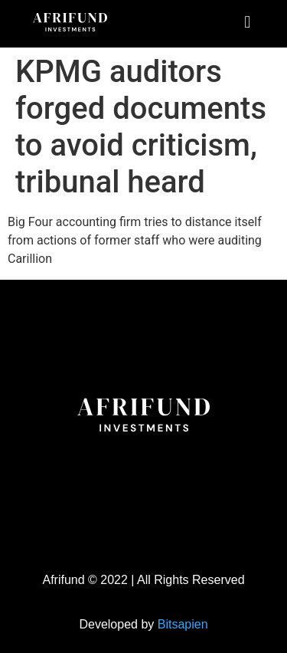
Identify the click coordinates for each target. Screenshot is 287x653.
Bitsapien (183, 624)
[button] (247, 22)
